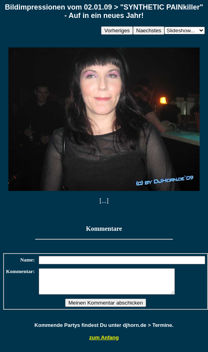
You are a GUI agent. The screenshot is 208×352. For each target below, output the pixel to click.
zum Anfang (104, 342)
